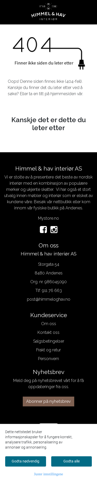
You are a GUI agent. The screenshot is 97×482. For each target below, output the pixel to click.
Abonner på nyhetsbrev (48, 401)
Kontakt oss (48, 332)
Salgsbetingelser (48, 341)
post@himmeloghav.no (48, 299)
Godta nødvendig (25, 461)
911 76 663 (52, 290)
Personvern (48, 358)
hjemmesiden (63, 93)
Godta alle (71, 461)
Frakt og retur (48, 349)
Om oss (48, 323)
